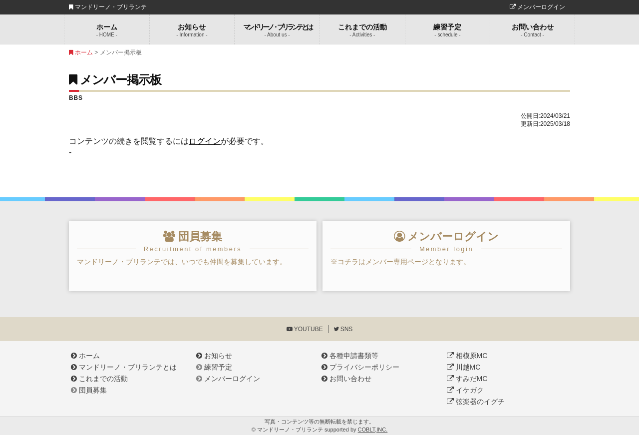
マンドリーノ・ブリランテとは (124, 367)
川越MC (463, 367)
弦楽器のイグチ (476, 402)
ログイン (205, 141)
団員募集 (89, 390)
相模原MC (467, 356)
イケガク (465, 390)
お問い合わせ (532, 30)
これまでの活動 (362, 30)
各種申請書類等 (349, 356)
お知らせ (192, 30)
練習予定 (447, 30)
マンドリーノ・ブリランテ (108, 6)
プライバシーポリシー (360, 367)
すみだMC (467, 379)
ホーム (106, 30)
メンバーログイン (537, 6)
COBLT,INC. (373, 430)
